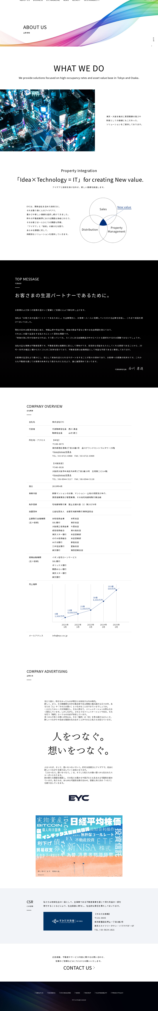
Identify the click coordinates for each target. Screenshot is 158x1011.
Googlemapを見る (62, 451)
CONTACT (151, 5)
